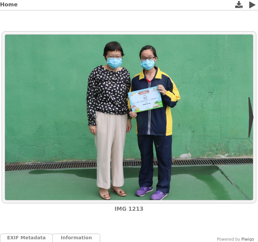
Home (8, 4)
